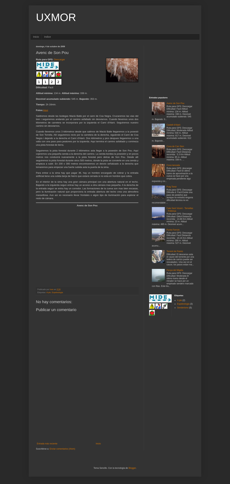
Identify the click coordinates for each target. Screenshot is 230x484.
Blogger (132, 468)
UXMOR (56, 17)
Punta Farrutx (173, 230)
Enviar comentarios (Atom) (62, 449)
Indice (47, 36)
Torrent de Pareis (175, 251)
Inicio (36, 36)
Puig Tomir (172, 186)
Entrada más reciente (47, 443)
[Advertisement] (87, 415)
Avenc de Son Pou (175, 103)
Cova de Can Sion (175, 146)
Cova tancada (173, 165)
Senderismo (183, 307)
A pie (48, 292)
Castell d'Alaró (173, 125)
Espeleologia (57, 292)
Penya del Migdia (175, 270)
